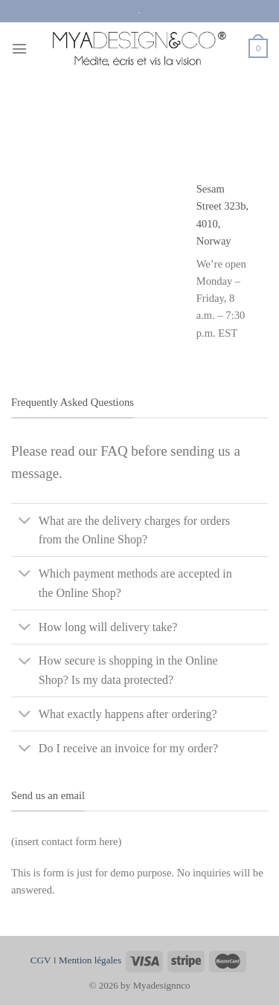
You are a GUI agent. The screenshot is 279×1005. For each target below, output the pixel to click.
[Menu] (19, 48)
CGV (41, 960)
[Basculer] (24, 522)
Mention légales (90, 960)
